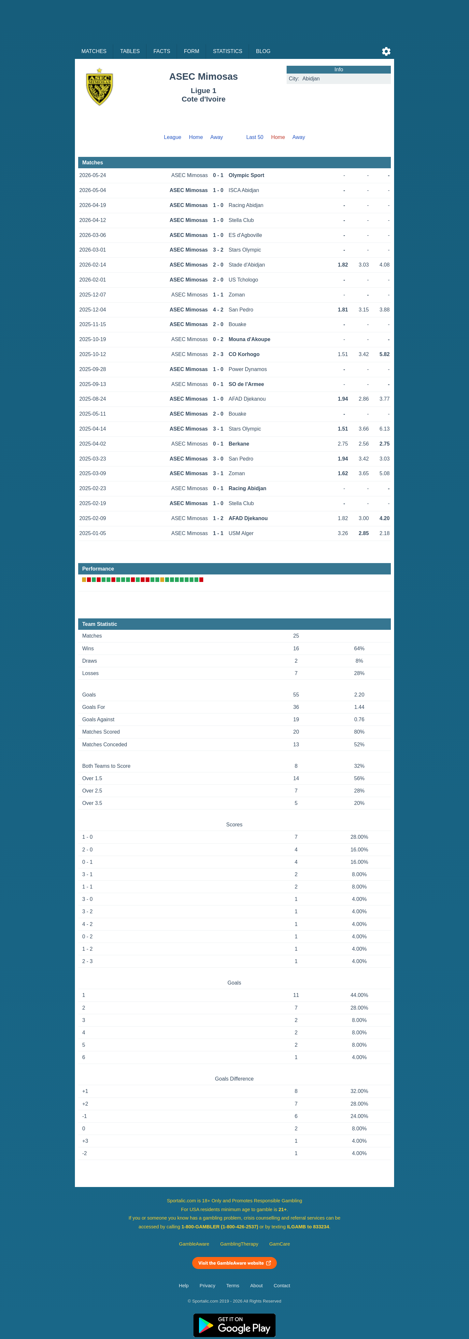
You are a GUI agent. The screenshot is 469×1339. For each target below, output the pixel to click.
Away (216, 137)
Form (191, 51)
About (256, 1285)
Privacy (207, 1285)
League (172, 137)
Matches (94, 51)
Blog (263, 51)
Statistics (227, 51)
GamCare (279, 1244)
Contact (282, 1285)
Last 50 (254, 137)
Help (184, 1285)
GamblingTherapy (239, 1244)
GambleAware (194, 1244)
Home (196, 137)
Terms (232, 1285)
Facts (161, 51)
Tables (130, 51)
